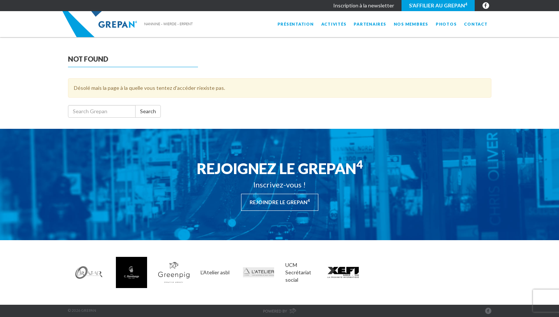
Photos (446, 24)
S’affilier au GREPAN (438, 5)
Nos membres (411, 24)
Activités (334, 24)
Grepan (128, 24)
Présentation (295, 24)
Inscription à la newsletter (363, 5)
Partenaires (370, 24)
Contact (475, 24)
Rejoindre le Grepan (280, 201)
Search (148, 111)
